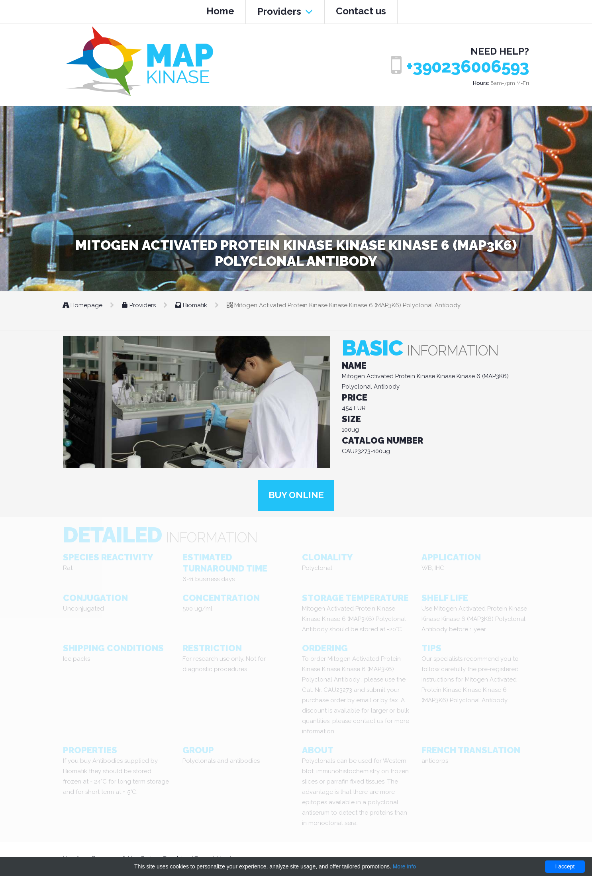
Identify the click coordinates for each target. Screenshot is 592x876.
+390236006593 (467, 67)
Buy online (296, 495)
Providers (285, 11)
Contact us (361, 11)
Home (220, 11)
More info (404, 866)
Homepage (83, 305)
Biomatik (192, 305)
